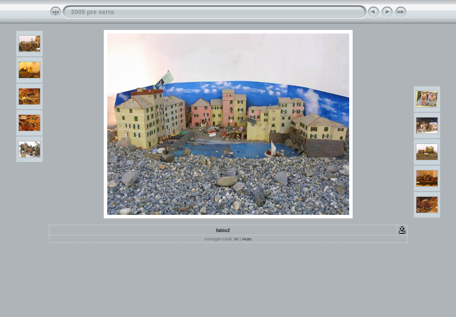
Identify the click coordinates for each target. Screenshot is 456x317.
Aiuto (247, 238)
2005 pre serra (92, 11)
